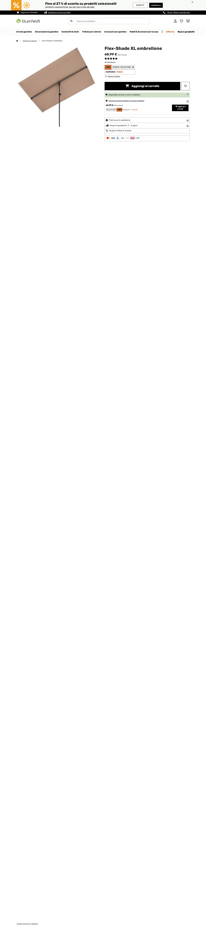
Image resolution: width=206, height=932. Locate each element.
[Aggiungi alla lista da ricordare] (185, 86)
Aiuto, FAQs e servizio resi (178, 12)
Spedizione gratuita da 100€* (61, 12)
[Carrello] (188, 21)
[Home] (19, 41)
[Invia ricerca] (71, 21)
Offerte (192, 31)
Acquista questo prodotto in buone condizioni (129, 101)
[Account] (175, 21)
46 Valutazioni (110, 62)
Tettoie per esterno (30, 41)
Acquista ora (155, 5)
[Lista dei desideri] (181, 21)
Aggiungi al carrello (142, 86)
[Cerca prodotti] (109, 21)
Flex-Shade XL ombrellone (53, 41)
